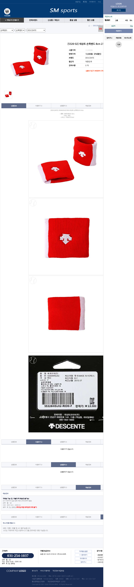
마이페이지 (92, 2)
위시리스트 (127, 38)
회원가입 (77, 2)
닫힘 (100, 29)
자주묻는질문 (83, 551)
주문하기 (118, 31)
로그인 (119, 10)
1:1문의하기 (83, 555)
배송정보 (88, 106)
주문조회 (118, 38)
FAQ (99, 2)
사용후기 (38, 106)
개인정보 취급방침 (58, 571)
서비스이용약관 (45, 571)
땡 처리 (107, 20)
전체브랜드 (33, 20)
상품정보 (14, 106)
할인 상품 (90, 20)
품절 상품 (73, 20)
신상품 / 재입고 (53, 20)
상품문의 (63, 106)
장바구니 (109, 38)
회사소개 (35, 571)
